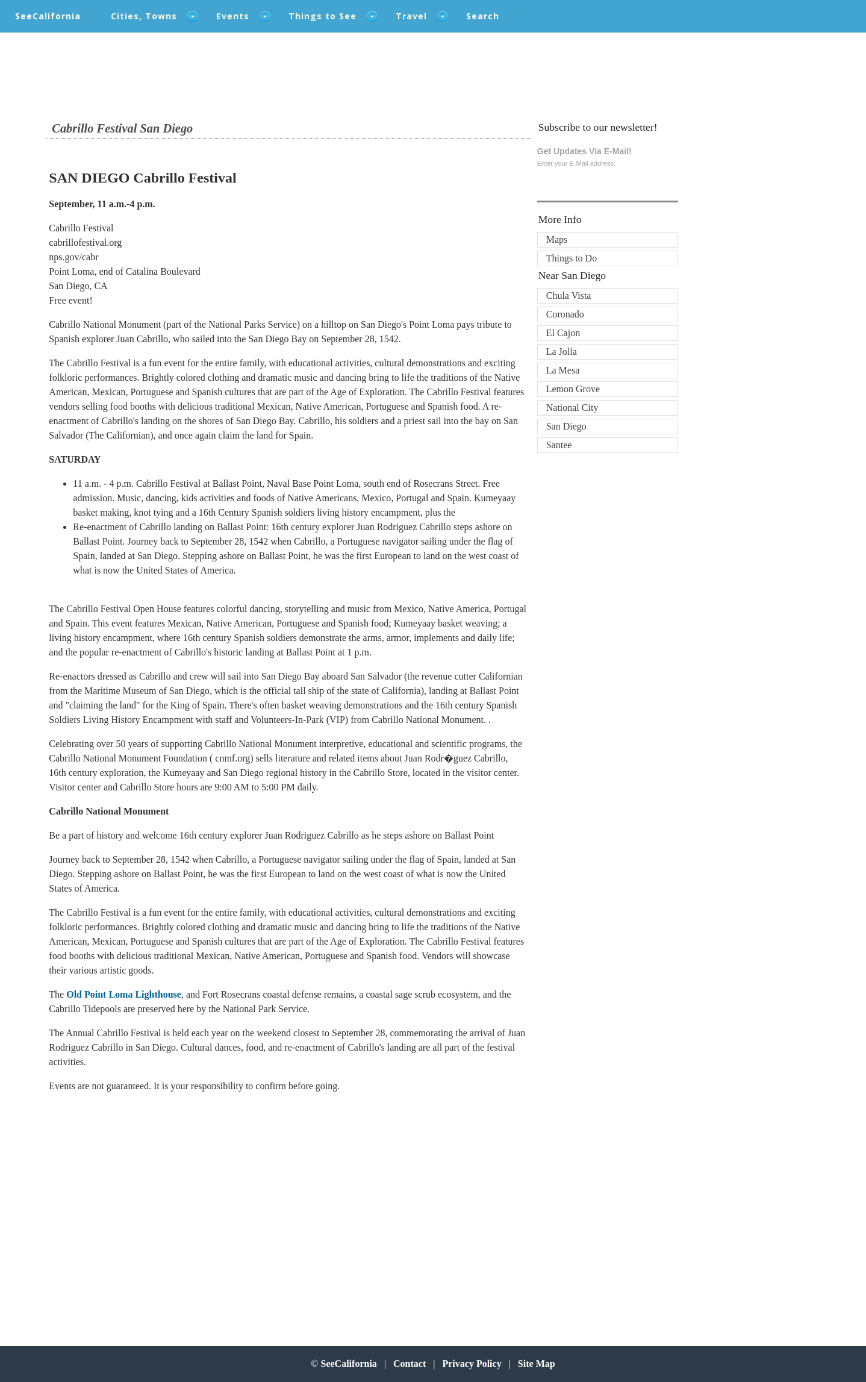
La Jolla (561, 351)
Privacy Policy (471, 1364)
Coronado (565, 314)
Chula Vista (568, 295)
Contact (409, 1364)
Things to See (322, 16)
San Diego (566, 426)
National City (572, 407)
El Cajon (563, 333)
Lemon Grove (573, 389)
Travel (411, 16)
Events (232, 16)
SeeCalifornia (48, 16)
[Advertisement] (127, 1199)
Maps (557, 239)
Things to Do (571, 258)
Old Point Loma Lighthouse (123, 994)
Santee (559, 445)
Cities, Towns (144, 16)
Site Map (536, 1364)
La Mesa (563, 370)
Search (482, 16)
